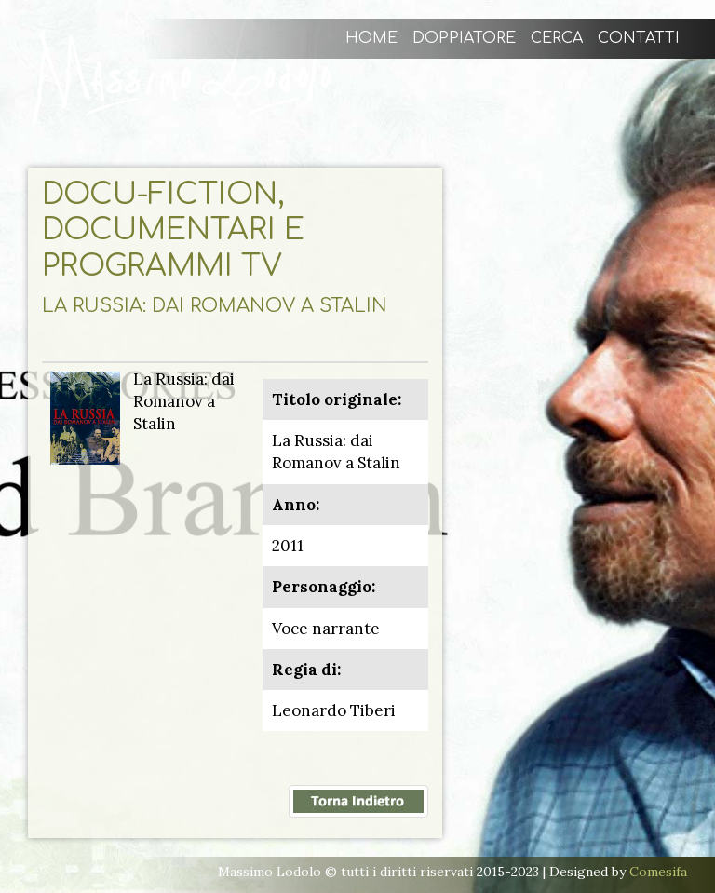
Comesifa (658, 871)
